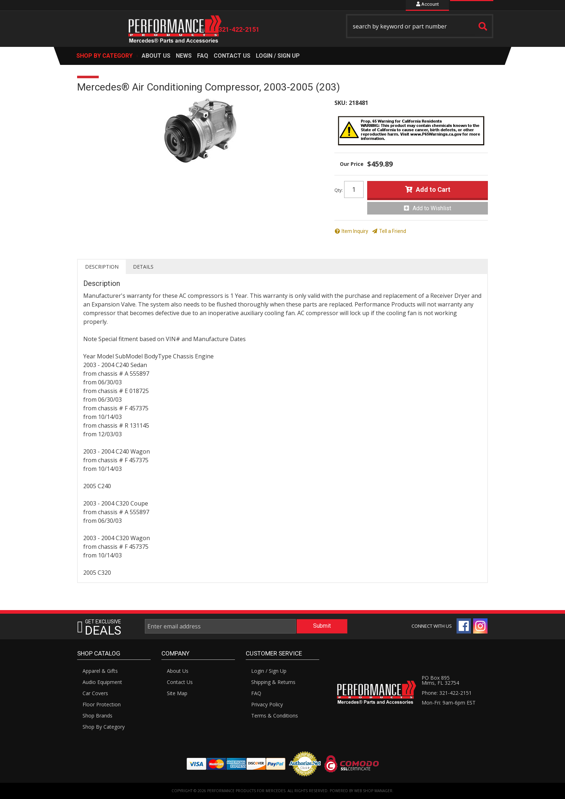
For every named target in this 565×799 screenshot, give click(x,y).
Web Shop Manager (373, 790)
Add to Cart (433, 189)
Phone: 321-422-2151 (447, 692)
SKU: (340, 103)
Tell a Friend (392, 231)
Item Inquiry (355, 231)
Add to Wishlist (432, 208)
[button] (420, 26)
